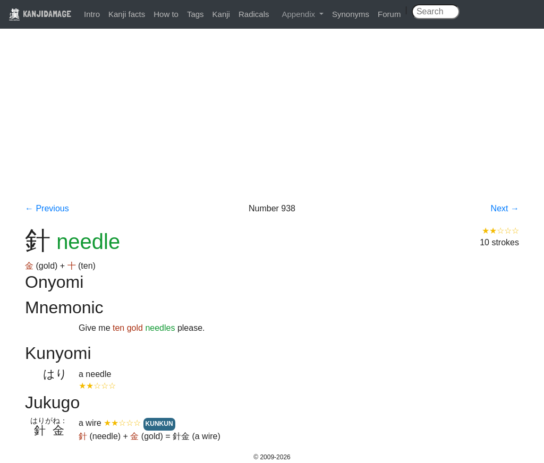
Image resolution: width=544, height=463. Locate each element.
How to (166, 14)
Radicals (254, 14)
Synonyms (350, 14)
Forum (389, 14)
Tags (195, 14)
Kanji (221, 14)
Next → (505, 208)
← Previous (47, 208)
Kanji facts (126, 14)
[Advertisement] (272, 123)
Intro (92, 14)
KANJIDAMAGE (39, 13)
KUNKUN (159, 423)
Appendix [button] (299, 14)
